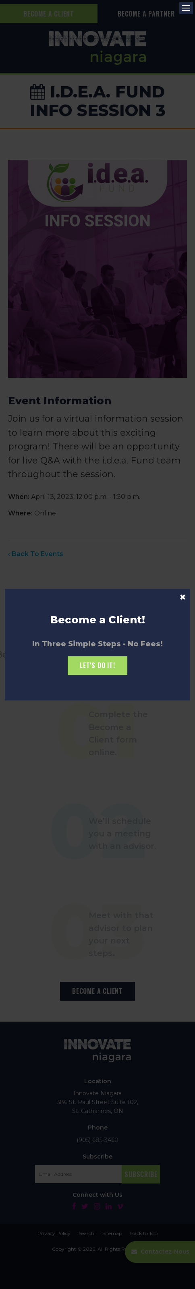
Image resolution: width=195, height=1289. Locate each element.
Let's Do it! (97, 665)
